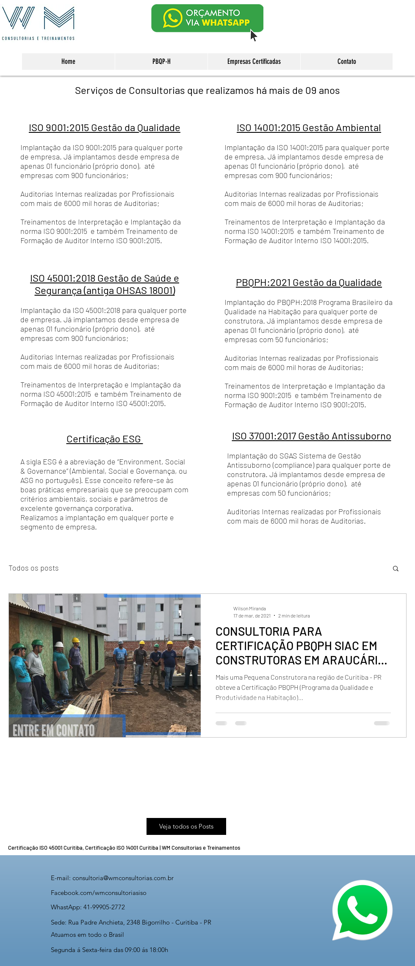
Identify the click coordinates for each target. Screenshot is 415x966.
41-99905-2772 (104, 907)
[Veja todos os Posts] (186, 826)
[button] (396, 569)
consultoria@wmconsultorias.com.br (123, 878)
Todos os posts (33, 567)
